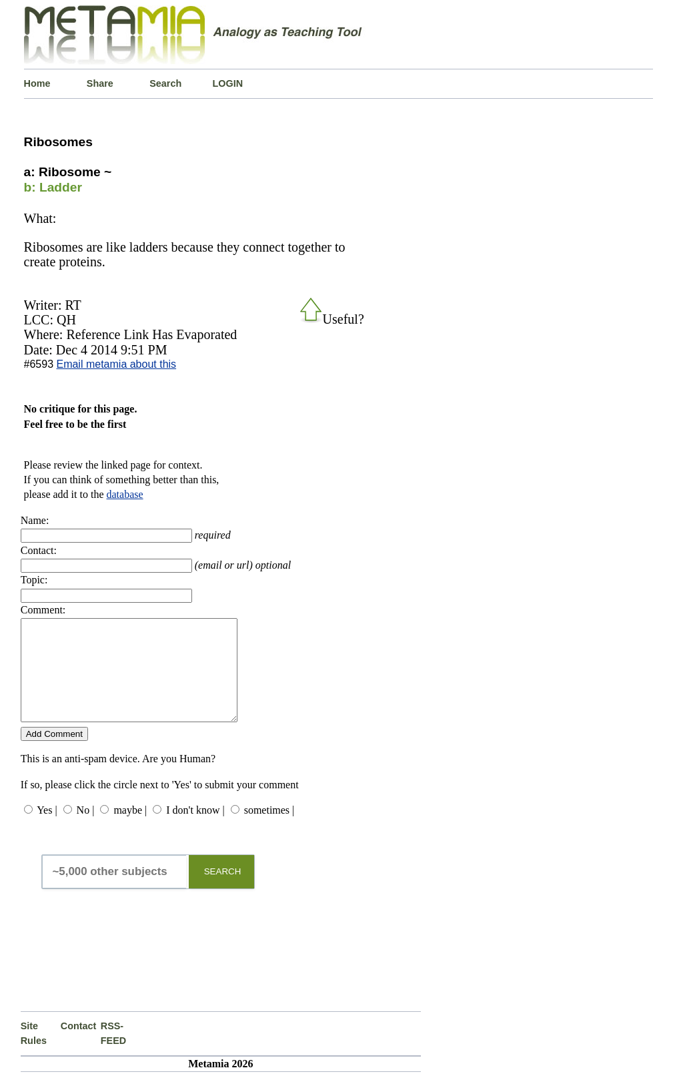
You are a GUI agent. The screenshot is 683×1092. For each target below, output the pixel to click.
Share (100, 83)
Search (165, 83)
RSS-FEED (113, 1053)
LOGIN (228, 83)
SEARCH (222, 891)
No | (86, 830)
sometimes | (269, 830)
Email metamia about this (116, 364)
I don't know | (195, 830)
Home (37, 83)
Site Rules (34, 1053)
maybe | (130, 830)
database (125, 494)
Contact (79, 1046)
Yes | (47, 830)
